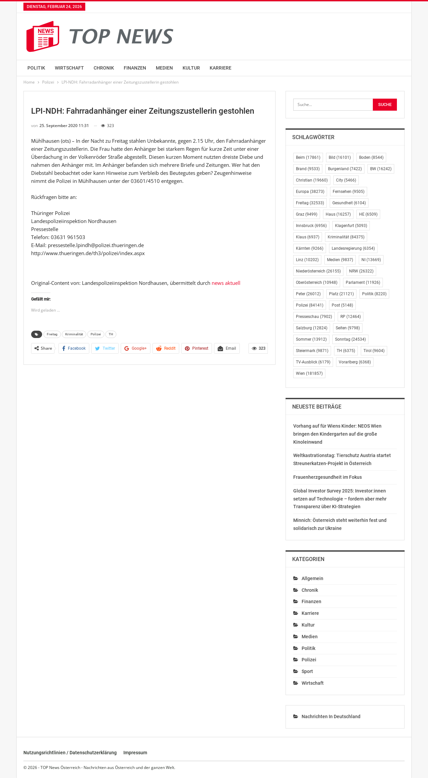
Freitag (52, 334)
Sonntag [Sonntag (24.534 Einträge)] (350, 339)
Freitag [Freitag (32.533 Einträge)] (310, 203)
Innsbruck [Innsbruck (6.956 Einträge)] (311, 225)
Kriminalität (74, 334)
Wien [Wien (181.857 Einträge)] (309, 373)
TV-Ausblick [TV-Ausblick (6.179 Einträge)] (313, 362)
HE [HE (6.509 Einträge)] (368, 214)
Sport (307, 671)
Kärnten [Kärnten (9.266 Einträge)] (309, 248)
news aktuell (226, 283)
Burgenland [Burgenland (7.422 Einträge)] (345, 168)
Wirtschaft (69, 68)
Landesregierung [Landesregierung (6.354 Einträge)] (353, 248)
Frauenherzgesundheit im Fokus (327, 477)
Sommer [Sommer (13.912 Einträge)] (311, 339)
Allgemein (312, 578)
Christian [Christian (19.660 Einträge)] (312, 180)
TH (111, 334)
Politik (36, 68)
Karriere (220, 68)
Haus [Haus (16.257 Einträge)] (338, 214)
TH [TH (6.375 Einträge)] (346, 350)
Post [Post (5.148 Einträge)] (342, 305)
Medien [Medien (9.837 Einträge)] (340, 259)
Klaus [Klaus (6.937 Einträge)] (307, 237)
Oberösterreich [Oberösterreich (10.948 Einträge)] (316, 282)
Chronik (104, 68)
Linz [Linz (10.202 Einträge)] (307, 259)
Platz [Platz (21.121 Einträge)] (341, 294)
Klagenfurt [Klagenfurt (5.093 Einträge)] (351, 225)
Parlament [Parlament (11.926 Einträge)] (363, 282)
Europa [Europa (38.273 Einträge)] (310, 191)
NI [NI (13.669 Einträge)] (371, 259)
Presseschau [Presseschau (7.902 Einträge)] (314, 316)
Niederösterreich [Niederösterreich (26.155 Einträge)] (318, 271)
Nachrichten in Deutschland (331, 716)
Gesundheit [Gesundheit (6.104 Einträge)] (349, 203)
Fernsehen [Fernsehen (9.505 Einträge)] (348, 191)
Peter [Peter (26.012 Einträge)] (308, 294)
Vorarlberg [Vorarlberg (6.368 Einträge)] (355, 362)
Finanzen (135, 68)
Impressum (135, 752)
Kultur (191, 68)
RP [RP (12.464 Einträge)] (350, 316)
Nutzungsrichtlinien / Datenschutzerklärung (70, 752)
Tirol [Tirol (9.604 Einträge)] (374, 350)
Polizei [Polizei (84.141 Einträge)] (309, 305)
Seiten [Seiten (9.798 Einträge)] (348, 328)
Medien (164, 68)
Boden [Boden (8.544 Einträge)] (371, 157)
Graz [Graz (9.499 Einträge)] (306, 214)
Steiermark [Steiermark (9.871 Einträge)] (312, 350)
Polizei (96, 334)
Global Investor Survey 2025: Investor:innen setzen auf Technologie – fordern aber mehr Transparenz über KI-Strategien (340, 499)
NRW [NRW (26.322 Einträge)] (361, 271)
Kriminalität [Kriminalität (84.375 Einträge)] (346, 237)
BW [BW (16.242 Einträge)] (381, 168)
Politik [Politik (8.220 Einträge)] (374, 294)
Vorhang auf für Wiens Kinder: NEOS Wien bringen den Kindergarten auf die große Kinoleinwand (337, 434)
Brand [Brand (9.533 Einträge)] (308, 168)
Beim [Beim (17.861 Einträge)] (308, 157)
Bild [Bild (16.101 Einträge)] (340, 157)
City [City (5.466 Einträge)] (346, 180)
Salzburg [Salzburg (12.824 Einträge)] (311, 328)
